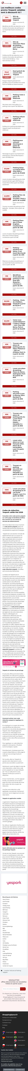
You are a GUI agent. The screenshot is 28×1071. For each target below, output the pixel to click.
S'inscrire (23, 988)
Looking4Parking (7, 953)
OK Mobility (6, 943)
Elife (4, 951)
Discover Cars (6, 920)
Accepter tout (20, 1069)
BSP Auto (5, 910)
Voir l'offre (14, 36)
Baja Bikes (5, 959)
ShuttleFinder (6, 932)
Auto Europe (6, 901)
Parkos (4, 961)
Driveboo (5, 922)
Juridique (4, 1025)
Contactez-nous (6, 1022)
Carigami (5, 912)
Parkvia (4, 924)
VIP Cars (5, 957)
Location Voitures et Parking (12, 970)
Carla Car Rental (7, 955)
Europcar (5, 903)
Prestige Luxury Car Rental (10, 945)
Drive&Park (6, 949)
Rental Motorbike (7, 934)
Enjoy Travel (6, 918)
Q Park (4, 939)
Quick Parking (6, 907)
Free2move (6, 963)
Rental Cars (6, 947)
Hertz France (6, 899)
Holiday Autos (6, 905)
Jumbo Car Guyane (8, 966)
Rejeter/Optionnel (9, 1069)
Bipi (4, 928)
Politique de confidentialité (9, 1017)
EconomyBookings (8, 926)
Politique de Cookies (7, 1061)
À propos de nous (6, 1020)
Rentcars (5, 916)
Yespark (5, 972)
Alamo (4, 930)
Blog (3, 1027)
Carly (4, 941)
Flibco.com (5, 936)
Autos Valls (5, 914)
